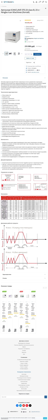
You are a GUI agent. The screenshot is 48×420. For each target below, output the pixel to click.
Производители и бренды (24, 326)
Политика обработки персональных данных (24, 328)
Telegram (20, 388)
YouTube (23, 388)
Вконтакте (17, 388)
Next (22, 54)
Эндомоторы (24, 366)
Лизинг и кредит (24, 349)
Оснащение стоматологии (24, 354)
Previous (3, 54)
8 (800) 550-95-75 (30, 70)
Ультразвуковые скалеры (24, 368)
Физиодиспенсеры (24, 359)
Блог (24, 337)
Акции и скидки (24, 346)
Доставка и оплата (35, 72)
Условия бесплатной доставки (24, 342)
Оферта (24, 329)
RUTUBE (30, 388)
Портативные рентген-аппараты (24, 373)
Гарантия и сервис (24, 344)
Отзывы (24, 333)
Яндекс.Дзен (27, 388)
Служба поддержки (24, 348)
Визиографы (24, 371)
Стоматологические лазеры (24, 362)
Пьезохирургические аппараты (24, 360)
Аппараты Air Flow (24, 370)
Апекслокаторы (24, 364)
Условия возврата (24, 351)
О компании (24, 340)
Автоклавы (24, 357)
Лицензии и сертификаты (24, 331)
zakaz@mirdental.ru (35, 394)
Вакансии (24, 335)
